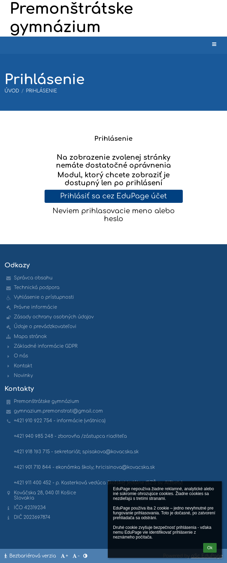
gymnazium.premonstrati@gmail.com (58, 411)
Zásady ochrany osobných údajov (54, 316)
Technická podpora (36, 287)
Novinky (23, 375)
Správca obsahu (33, 277)
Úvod (11, 90)
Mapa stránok (30, 336)
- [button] (75, 556)
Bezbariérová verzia (30, 556)
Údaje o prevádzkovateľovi (45, 326)
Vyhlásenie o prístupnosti (44, 297)
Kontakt (23, 365)
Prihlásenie (41, 90)
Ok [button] (209, 547)
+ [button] (64, 556)
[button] (214, 44)
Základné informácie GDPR (45, 346)
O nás (21, 355)
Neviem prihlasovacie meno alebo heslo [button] (114, 215)
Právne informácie (35, 307)
